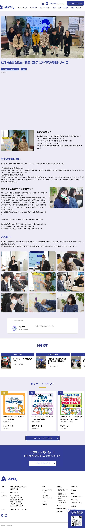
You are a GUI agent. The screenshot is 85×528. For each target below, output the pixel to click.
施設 (72, 8)
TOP (43, 487)
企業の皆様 (45, 501)
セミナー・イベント (45, 8)
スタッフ (45, 492)
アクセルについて (22, 8)
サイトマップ (74, 499)
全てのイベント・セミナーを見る (42, 438)
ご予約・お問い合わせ (75, 3)
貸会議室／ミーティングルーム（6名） (63, 490)
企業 (59, 8)
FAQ (72, 493)
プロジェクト (33, 8)
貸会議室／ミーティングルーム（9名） (63, 493)
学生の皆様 (45, 495)
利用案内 (66, 8)
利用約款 (73, 506)
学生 (54, 8)
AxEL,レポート (61, 512)
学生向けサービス (47, 498)
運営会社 (73, 509)
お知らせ (73, 490)
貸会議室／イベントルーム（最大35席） (63, 501)
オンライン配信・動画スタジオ (63, 497)
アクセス (78, 8)
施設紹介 (59, 487)
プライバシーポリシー (77, 503)
